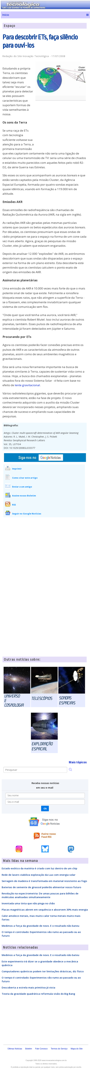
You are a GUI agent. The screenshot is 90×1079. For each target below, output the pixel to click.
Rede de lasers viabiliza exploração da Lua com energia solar (38, 874)
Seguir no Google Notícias (26, 513)
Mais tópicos (78, 762)
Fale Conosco (41, 1049)
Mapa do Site (77, 1049)
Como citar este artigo (25, 477)
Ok (45, 808)
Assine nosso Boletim (24, 495)
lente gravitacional (27, 385)
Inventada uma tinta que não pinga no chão (28, 903)
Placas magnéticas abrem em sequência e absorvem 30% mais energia (45, 909)
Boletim (28, 1049)
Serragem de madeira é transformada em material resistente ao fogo (44, 881)
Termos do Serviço (59, 1049)
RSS (14, 504)
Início (5, 15)
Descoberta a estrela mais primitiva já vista (28, 987)
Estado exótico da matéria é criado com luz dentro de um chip (39, 868)
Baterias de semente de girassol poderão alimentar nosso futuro (41, 887)
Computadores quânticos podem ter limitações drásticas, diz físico (43, 971)
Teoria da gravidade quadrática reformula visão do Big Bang (38, 993)
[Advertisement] (61, 127)
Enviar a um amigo (22, 486)
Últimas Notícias (15, 1049)
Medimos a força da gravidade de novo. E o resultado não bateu (40, 925)
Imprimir (17, 468)
